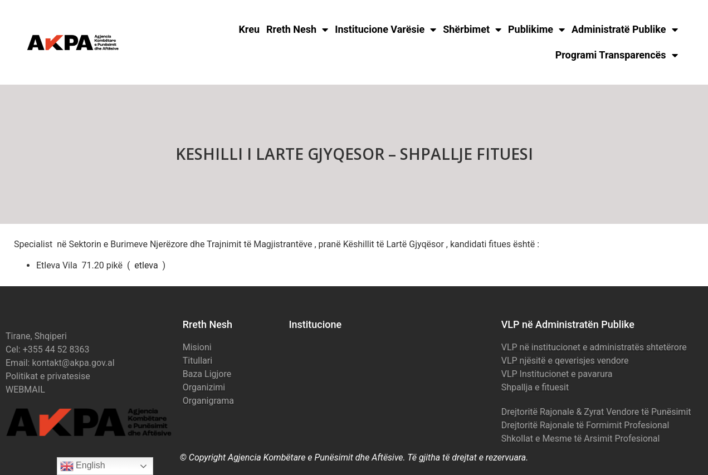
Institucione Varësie (385, 29)
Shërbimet (472, 29)
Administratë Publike (625, 29)
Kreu (249, 29)
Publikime (536, 29)
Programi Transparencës (616, 55)
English (82, 466)
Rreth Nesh (297, 29)
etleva (146, 265)
